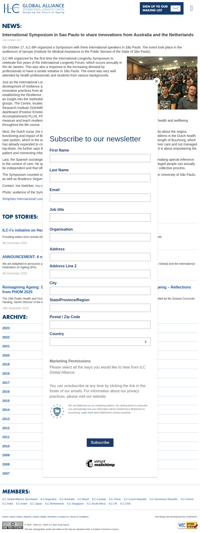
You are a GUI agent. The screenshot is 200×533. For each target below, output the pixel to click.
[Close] (156, 81)
